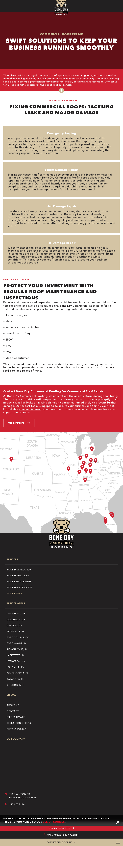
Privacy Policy (16, 728)
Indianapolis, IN (17, 649)
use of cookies (54, 821)
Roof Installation (19, 569)
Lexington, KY (16, 661)
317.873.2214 (17, 804)
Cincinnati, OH (16, 613)
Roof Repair (14, 593)
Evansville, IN (16, 631)
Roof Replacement (19, 581)
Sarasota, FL (15, 679)
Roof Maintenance (19, 587)
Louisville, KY (15, 667)
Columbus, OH (16, 619)
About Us (13, 705)
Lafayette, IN (15, 655)
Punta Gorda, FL (17, 673)
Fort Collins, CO (18, 637)
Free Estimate (16, 423)
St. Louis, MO (15, 685)
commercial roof (55, 81)
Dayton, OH (14, 625)
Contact (13, 711)
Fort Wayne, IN (16, 643)
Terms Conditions (19, 723)
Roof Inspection (18, 575)
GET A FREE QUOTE (61, 828)
